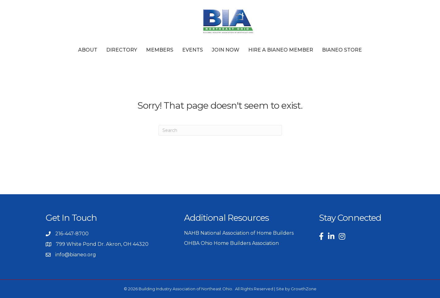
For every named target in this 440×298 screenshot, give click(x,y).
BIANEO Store (342, 50)
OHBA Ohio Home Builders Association (231, 243)
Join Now (225, 50)
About (87, 50)
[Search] (220, 130)
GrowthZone (303, 288)
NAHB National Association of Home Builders (239, 233)
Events (192, 50)
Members (159, 50)
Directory (121, 50)
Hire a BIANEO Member (280, 50)
